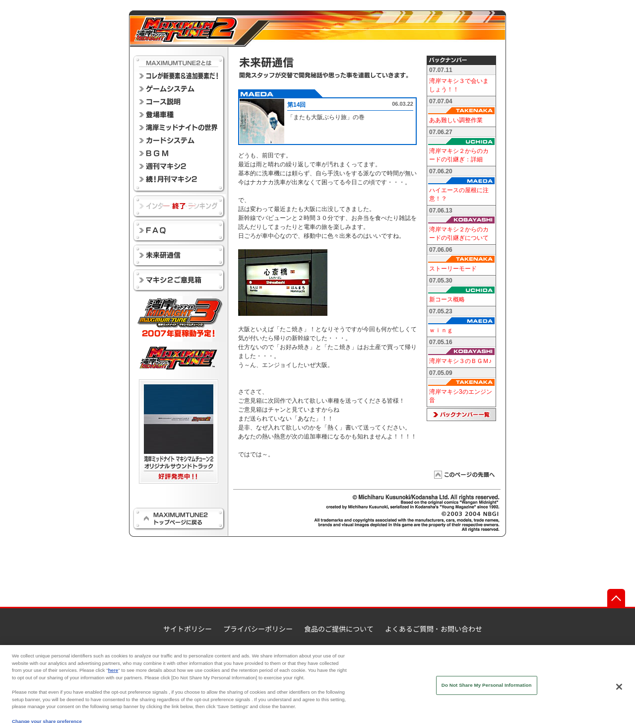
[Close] (619, 693)
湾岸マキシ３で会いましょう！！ (459, 85)
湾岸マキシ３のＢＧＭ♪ (460, 361)
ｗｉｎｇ (441, 330)
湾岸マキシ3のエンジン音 (460, 396)
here (113, 676)
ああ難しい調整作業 (456, 120)
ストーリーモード (453, 268)
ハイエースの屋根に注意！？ (459, 194)
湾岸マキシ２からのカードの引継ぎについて (459, 233)
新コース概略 (447, 299)
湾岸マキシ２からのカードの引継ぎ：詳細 (459, 155)
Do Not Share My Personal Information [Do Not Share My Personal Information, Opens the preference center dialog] (487, 691)
